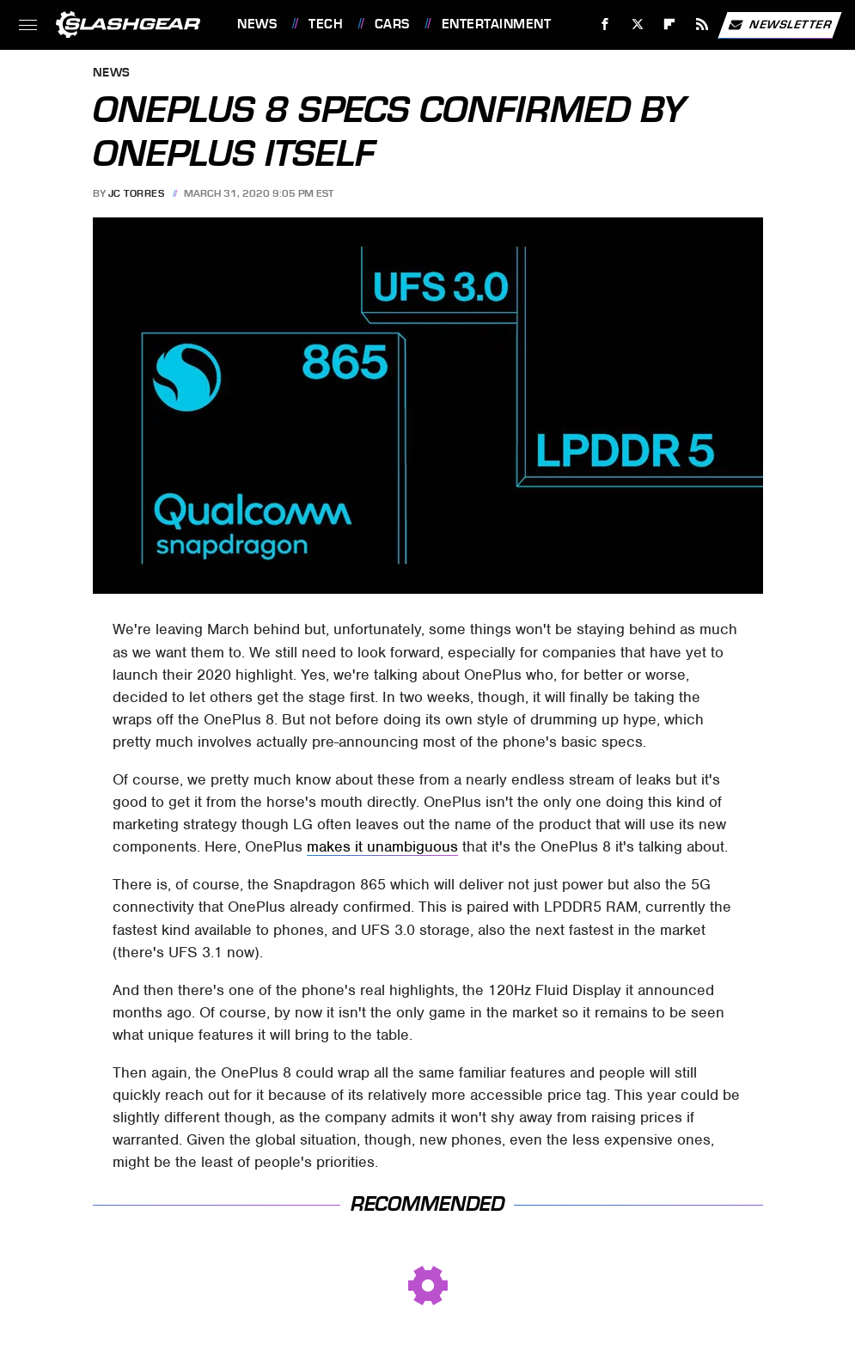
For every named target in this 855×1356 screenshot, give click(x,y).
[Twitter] (637, 24)
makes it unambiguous (382, 846)
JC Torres (136, 193)
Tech (325, 24)
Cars (392, 24)
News (257, 24)
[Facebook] (605, 24)
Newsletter (779, 25)
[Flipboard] (669, 24)
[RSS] (702, 24)
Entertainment (497, 24)
